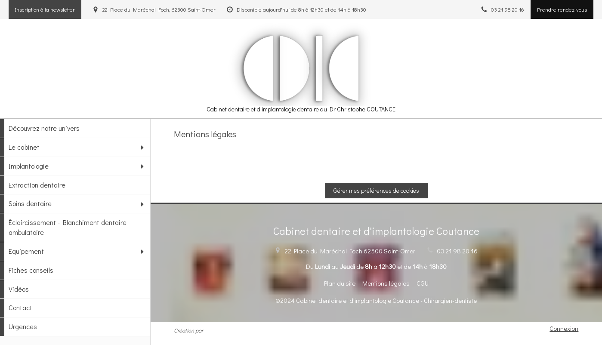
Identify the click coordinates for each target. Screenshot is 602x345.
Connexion (564, 328)
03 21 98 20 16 (457, 250)
